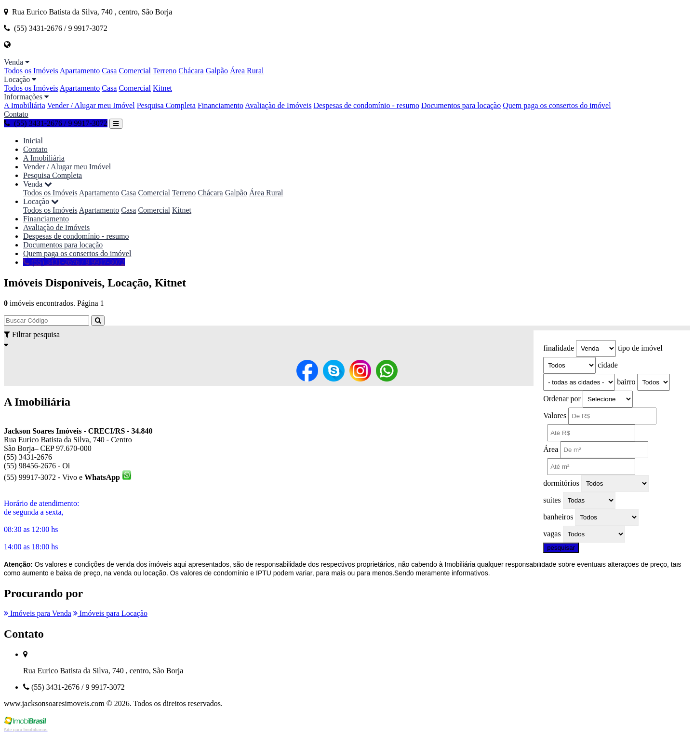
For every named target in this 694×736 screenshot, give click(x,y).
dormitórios (561, 483)
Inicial (33, 140)
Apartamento (80, 71)
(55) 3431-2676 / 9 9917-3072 (55, 123)
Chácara (190, 71)
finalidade (558, 348)
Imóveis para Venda (37, 613)
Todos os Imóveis (31, 71)
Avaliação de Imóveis (278, 105)
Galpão (217, 71)
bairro (626, 382)
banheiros (558, 517)
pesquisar (561, 547)
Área (550, 449)
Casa (109, 71)
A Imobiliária (24, 105)
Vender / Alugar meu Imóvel (90, 105)
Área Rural (247, 71)
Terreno (165, 71)
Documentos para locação (461, 105)
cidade (608, 365)
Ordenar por (562, 399)
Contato (16, 114)
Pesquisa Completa (166, 105)
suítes (552, 500)
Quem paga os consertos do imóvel (557, 105)
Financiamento (220, 105)
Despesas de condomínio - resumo (366, 105)
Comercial (135, 71)
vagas (552, 534)
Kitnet (162, 88)
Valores (554, 415)
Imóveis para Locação (110, 613)
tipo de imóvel (640, 348)
